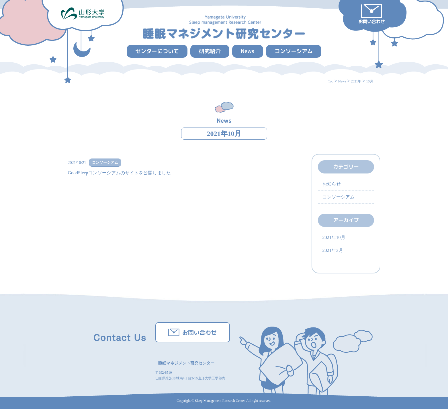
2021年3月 (332, 250)
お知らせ (331, 184)
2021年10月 (224, 133)
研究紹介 (210, 51)
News (248, 51)
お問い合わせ (199, 332)
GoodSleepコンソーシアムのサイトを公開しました (119, 172)
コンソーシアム (294, 51)
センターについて (157, 51)
